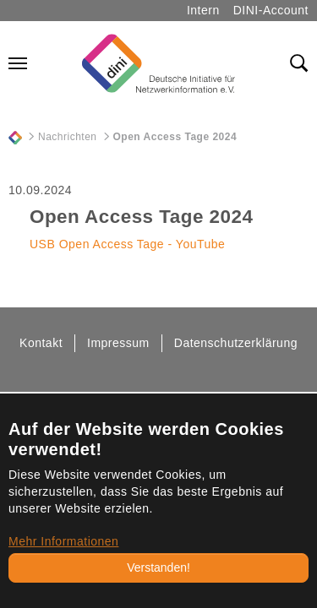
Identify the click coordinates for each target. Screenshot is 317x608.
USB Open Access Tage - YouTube (127, 244)
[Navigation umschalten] (17, 63)
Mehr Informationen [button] (63, 541)
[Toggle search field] (299, 63)
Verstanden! (158, 567)
